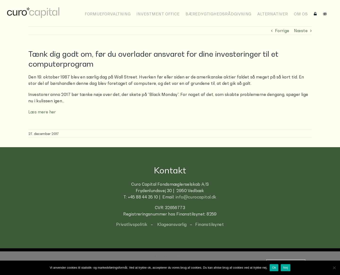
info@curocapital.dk (196, 196)
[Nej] (334, 267)
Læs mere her (42, 111)
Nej (285, 267)
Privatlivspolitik (132, 224)
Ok (274, 267)
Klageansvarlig (172, 224)
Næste (301, 30)
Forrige (282, 30)
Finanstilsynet (209, 224)
